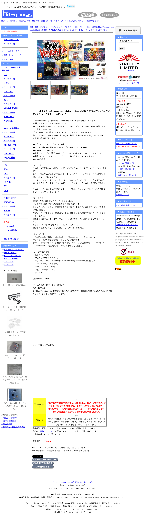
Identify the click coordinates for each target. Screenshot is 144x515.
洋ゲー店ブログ (122, 195)
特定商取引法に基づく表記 (82, 482)
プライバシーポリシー (61, 482)
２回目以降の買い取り (127, 169)
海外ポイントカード (12, 55)
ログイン (5, 21)
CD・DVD (8, 59)
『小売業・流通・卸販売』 (127, 225)
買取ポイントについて (127, 175)
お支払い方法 (24, 21)
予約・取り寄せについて (126, 144)
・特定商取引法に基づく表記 (13, 427)
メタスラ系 (8, 261)
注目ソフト (8, 264)
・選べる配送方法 (8, 421)
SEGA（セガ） (10, 253)
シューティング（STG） (14, 250)
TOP (31, 27)
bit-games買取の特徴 (126, 163)
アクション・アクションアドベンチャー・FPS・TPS (62, 27)
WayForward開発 (11, 258)
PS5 (36, 27)
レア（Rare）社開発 (12, 256)
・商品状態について (46, 431)
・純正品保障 (6, 424)
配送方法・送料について (42, 21)
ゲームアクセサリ (11, 51)
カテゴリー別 (9, 44)
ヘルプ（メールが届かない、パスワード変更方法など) (76, 21)
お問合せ (14, 21)
